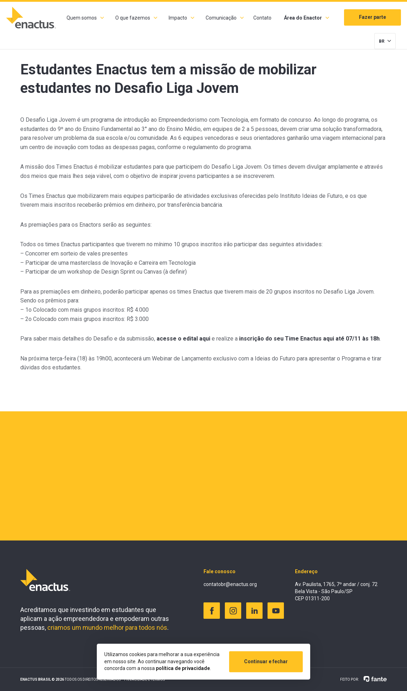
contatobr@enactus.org (230, 584)
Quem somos (82, 18)
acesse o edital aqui (183, 338)
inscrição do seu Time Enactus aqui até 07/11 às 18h (309, 338)
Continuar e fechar (266, 661)
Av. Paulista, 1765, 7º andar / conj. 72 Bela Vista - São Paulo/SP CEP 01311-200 (336, 591)
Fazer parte (372, 17)
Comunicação (221, 18)
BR (382, 41)
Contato (262, 18)
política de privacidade (183, 668)
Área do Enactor (303, 18)
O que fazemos (132, 18)
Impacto (178, 18)
